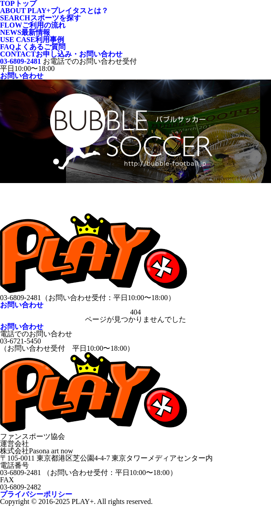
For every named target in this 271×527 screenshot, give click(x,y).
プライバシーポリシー (36, 494)
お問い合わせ (21, 76)
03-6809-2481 (20, 61)
